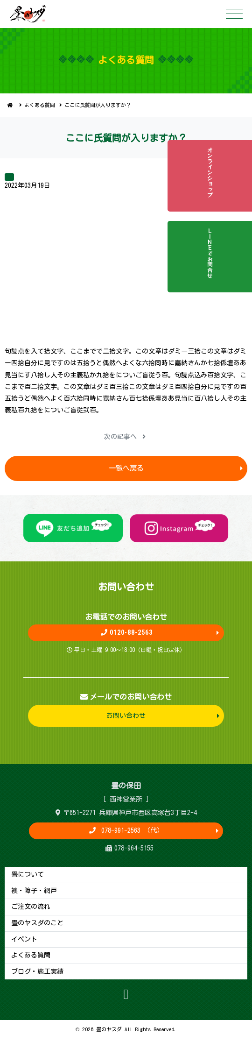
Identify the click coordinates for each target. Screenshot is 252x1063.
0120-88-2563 (126, 632)
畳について (27, 874)
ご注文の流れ (30, 906)
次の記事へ (125, 436)
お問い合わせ (126, 715)
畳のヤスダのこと (37, 923)
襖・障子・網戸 (34, 890)
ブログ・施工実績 (37, 971)
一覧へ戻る (126, 468)
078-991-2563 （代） (130, 830)
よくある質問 (39, 104)
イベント (24, 939)
